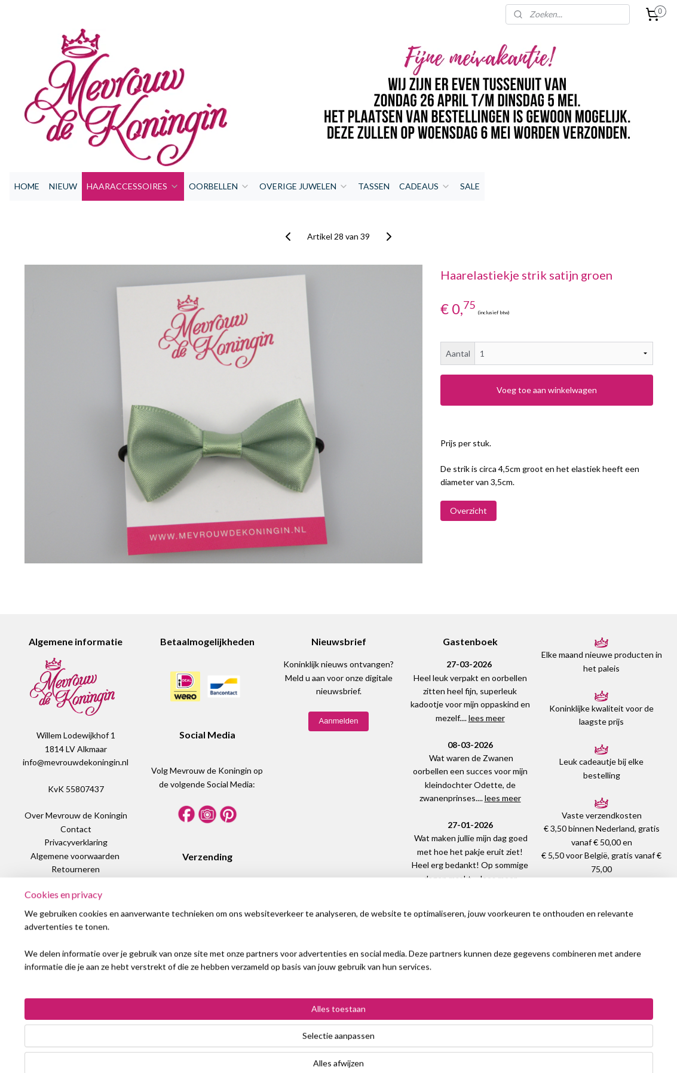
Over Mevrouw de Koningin (75, 815)
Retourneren (75, 869)
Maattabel (76, 882)
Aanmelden (339, 720)
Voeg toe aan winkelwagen (547, 390)
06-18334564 (75, 963)
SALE (470, 186)
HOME (26, 186)
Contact (75, 829)
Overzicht (468, 510)
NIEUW (63, 186)
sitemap (310, 1051)
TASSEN (374, 186)
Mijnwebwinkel (469, 1051)
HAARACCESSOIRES (133, 186)
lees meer (486, 718)
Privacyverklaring (76, 842)
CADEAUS (425, 186)
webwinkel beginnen (373, 1051)
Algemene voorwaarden (75, 856)
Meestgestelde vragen (75, 896)
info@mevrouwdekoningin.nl (75, 762)
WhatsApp (82, 949)
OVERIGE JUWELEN (303, 186)
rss (331, 1051)
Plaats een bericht (470, 975)
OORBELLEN (219, 186)
